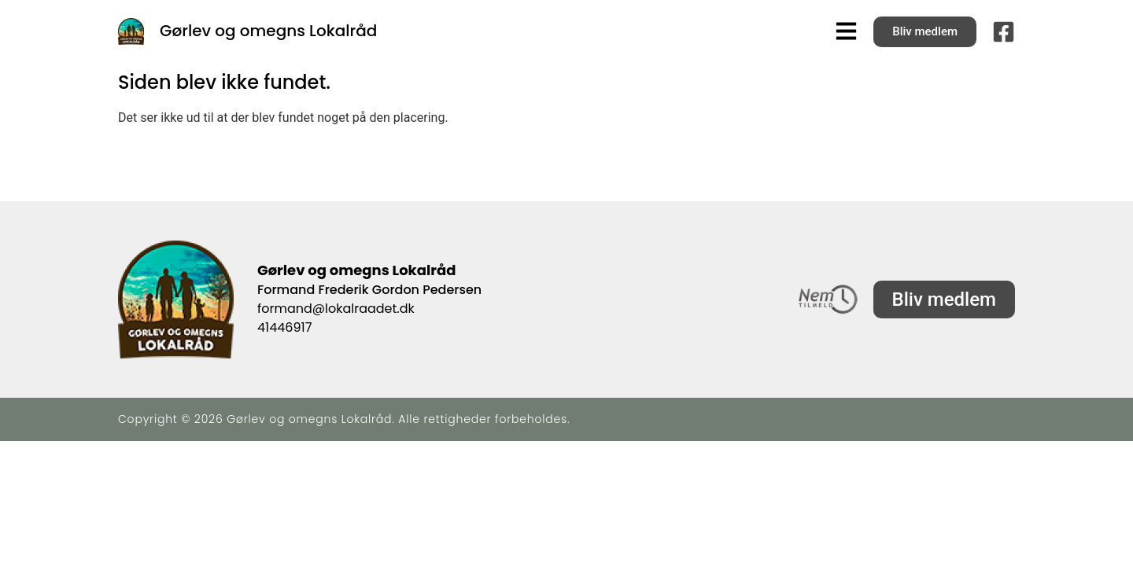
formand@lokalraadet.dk (336, 309)
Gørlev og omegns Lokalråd (268, 31)
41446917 (284, 327)
